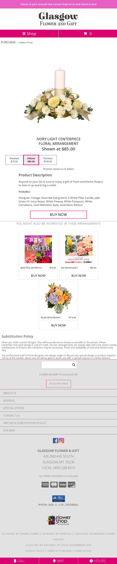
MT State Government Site (74, 545)
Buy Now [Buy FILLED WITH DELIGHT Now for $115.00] (58, 325)
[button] (58, 498)
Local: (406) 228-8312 (58, 468)
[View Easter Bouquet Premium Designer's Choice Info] (78, 249)
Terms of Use (83, 550)
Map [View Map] (58, 561)
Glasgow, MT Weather (40, 545)
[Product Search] (59, 364)
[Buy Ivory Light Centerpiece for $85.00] (58, 215)
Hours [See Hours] (97, 561)
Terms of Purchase (59, 550)
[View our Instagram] (61, 442)
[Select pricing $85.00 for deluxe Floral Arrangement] (31, 160)
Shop (29, 33)
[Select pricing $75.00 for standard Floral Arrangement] (14, 160)
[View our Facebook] (55, 442)
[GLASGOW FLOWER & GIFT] (58, 24)
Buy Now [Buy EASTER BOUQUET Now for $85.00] (78, 275)
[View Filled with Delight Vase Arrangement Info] (58, 298)
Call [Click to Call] (19, 561)
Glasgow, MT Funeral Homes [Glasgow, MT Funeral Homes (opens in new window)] (20, 533)
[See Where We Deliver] (58, 383)
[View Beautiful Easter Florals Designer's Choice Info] (38, 249)
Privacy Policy (34, 550)
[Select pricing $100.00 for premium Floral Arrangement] (47, 160)
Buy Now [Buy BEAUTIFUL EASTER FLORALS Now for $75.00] (38, 275)
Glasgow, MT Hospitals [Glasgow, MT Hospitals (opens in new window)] (57, 533)
